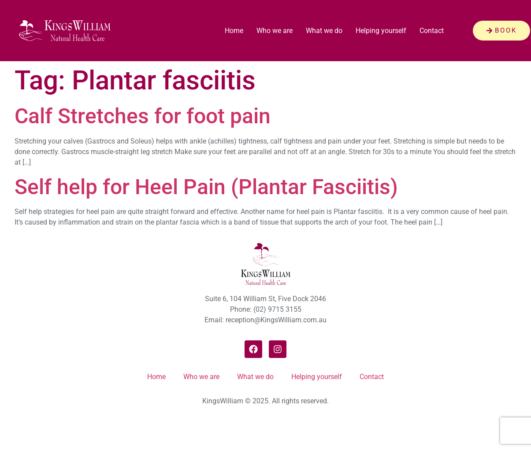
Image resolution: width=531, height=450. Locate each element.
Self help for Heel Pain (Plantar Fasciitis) (206, 186)
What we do (324, 30)
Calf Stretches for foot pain (143, 116)
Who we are (274, 30)
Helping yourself (381, 30)
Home (234, 30)
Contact (432, 30)
